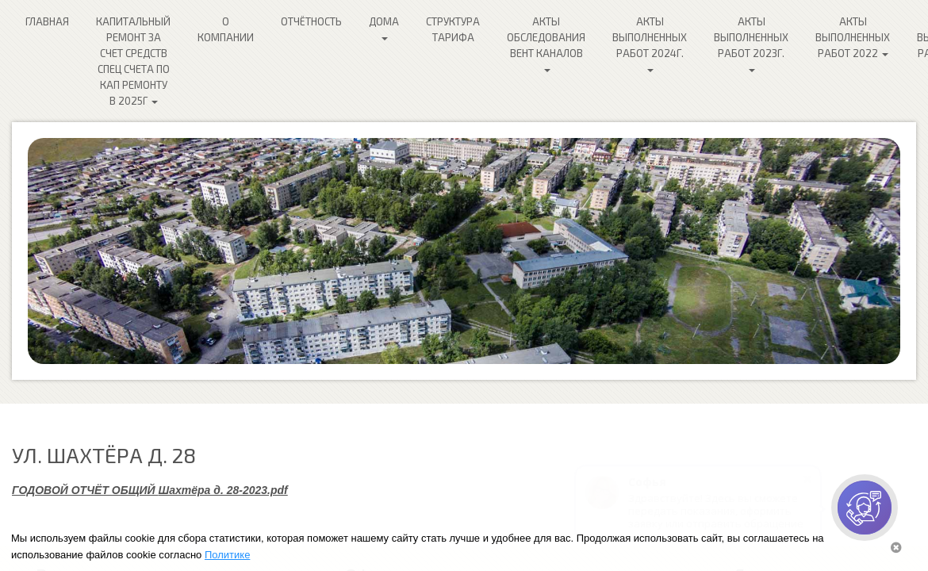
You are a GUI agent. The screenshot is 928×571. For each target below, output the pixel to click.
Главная (47, 21)
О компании (225, 29)
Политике (227, 555)
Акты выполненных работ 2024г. (649, 43)
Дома (384, 27)
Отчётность (311, 21)
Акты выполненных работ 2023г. (751, 43)
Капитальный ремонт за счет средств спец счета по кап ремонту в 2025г (133, 61)
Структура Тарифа (453, 29)
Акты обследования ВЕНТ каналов (546, 43)
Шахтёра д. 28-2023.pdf (223, 490)
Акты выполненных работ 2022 (852, 37)
